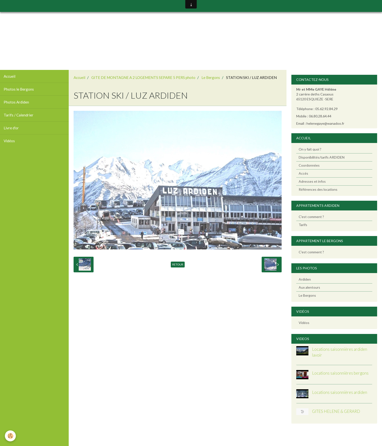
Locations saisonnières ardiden (339, 392)
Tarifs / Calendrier (18, 115)
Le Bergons (210, 77)
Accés (303, 173)
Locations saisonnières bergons (340, 373)
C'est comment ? (311, 217)
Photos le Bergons (19, 89)
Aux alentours (309, 287)
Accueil (9, 76)
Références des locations (318, 189)
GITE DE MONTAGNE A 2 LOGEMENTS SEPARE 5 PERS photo (143, 77)
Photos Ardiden (16, 102)
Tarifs (303, 225)
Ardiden (305, 279)
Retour (177, 264)
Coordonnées (309, 165)
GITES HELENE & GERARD (336, 411)
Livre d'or (11, 128)
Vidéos (9, 141)
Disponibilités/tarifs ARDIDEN (321, 157)
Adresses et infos (312, 181)
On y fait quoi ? (310, 149)
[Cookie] (10, 435)
